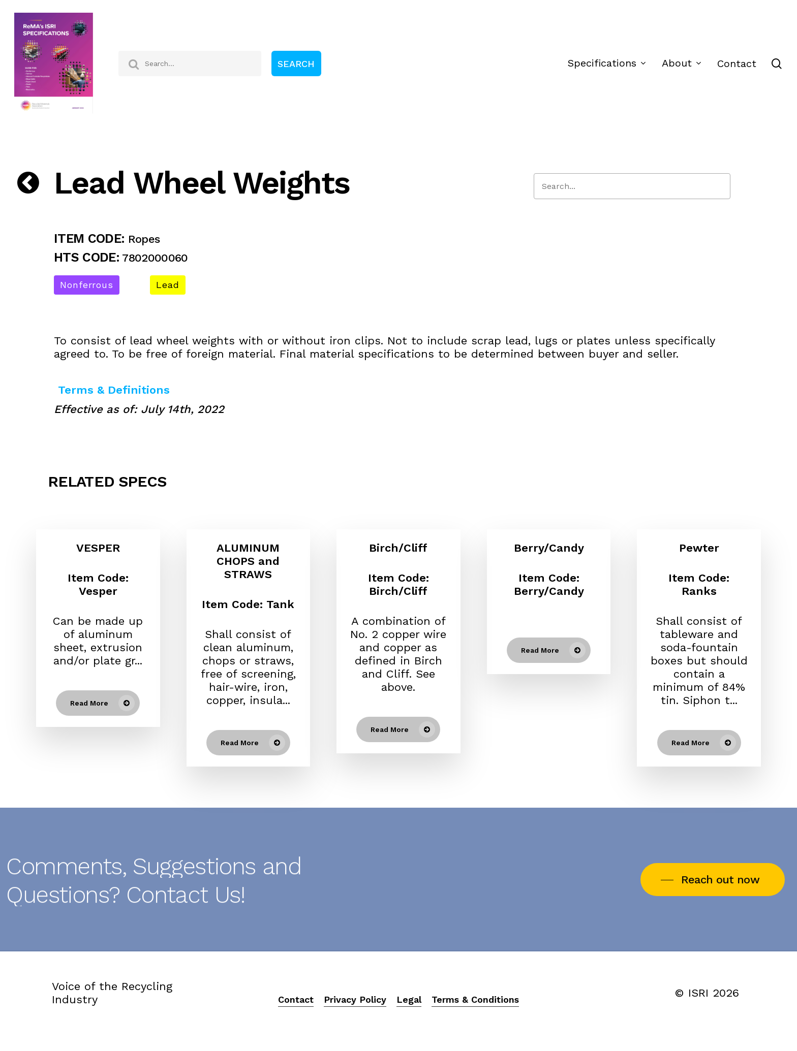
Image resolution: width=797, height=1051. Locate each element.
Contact (296, 999)
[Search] (632, 186)
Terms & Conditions (475, 999)
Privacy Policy (355, 999)
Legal (408, 999)
